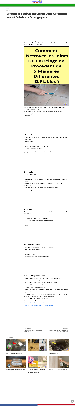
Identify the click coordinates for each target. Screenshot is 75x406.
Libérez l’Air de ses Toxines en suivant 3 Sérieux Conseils (38, 305)
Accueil (7, 8)
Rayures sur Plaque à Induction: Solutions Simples (57, 352)
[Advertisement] (46, 125)
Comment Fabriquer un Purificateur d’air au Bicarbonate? (15, 370)
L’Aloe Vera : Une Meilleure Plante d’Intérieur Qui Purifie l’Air (39, 303)
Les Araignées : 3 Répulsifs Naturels (37, 352)
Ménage (11, 8)
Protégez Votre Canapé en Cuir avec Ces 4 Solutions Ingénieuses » (58, 331)
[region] (37, 28)
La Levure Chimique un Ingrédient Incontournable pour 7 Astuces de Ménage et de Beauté (37, 371)
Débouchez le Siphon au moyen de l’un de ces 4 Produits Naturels (15, 352)
